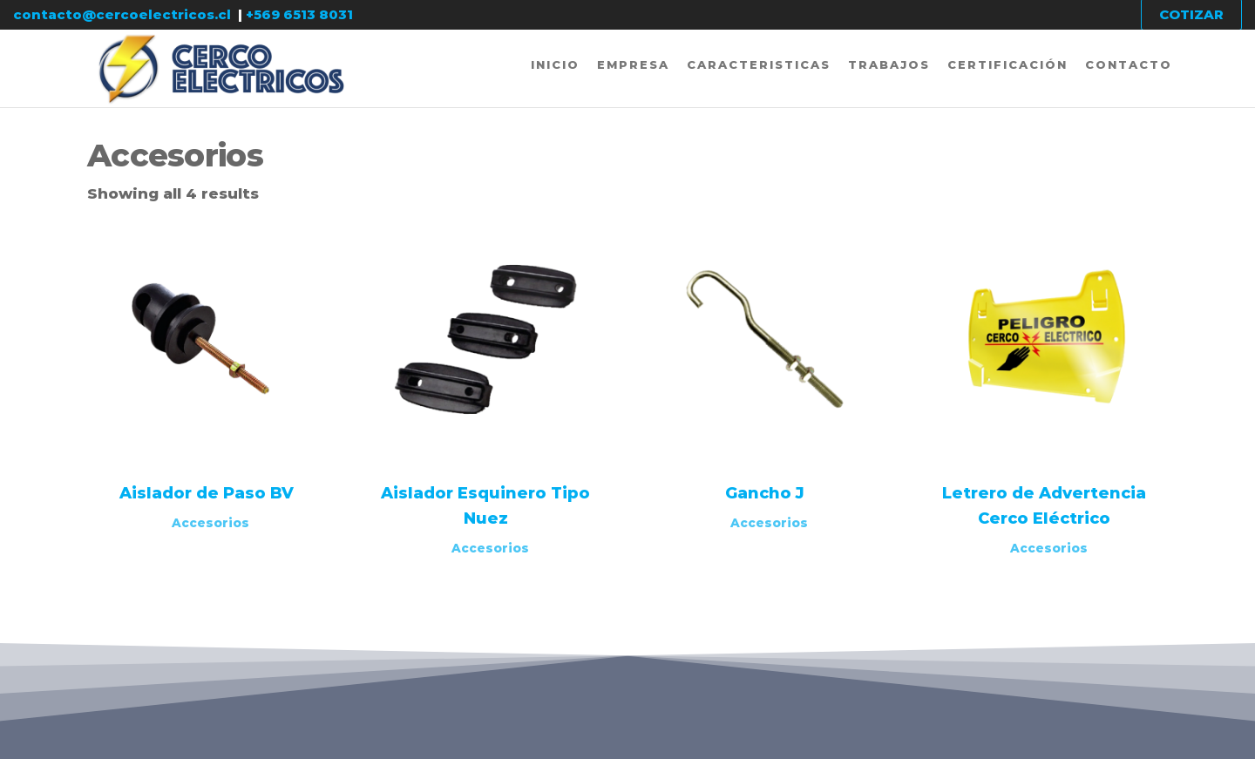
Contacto (1128, 64)
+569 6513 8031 (299, 14)
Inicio (555, 64)
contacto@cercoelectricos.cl (122, 14)
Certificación (1007, 64)
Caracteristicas (759, 64)
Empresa (633, 64)
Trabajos (889, 64)
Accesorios (210, 523)
